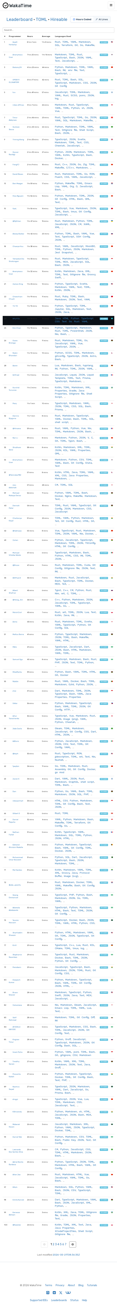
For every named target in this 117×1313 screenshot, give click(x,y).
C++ (64, 164)
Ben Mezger (18, 183)
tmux (74, 211)
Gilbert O (16, 813)
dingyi (15, 1099)
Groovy (91, 274)
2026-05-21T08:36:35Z (66, 1254)
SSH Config (83, 236)
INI (64, 70)
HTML (72, 198)
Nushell (59, 759)
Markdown (84, 41)
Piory (15, 403)
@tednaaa (17, 531)
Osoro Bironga (13, 342)
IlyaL (15, 208)
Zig (85, 164)
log (56, 98)
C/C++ (70, 167)
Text (57, 60)
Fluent (58, 176)
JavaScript (68, 60)
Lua (57, 365)
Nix (56, 334)
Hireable (58, 19)
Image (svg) (71, 876)
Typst (71, 440)
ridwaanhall (18, 801)
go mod (59, 772)
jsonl (76, 1051)
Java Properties (78, 475)
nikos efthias (18, 105)
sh (83, 107)
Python (59, 67)
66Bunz (16, 741)
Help (84, 1300)
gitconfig (60, 356)
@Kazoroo (17, 1225)
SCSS (74, 95)
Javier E (16, 779)
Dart (86, 646)
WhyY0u (16, 319)
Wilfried (16, 375)
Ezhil (71, 684)
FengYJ (16, 165)
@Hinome (17, 428)
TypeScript (61, 57)
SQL (57, 45)
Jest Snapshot (64, 252)
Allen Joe (16, 1175)
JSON (80, 57)
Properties (61, 390)
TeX (57, 521)
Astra (15, 622)
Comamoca (17, 1005)
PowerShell (77, 330)
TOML (41, 19)
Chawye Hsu (18, 246)
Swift (58, 277)
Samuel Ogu (18, 659)
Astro (93, 356)
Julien (15, 540)
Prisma (86, 377)
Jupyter (59, 308)
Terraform (67, 45)
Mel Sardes (17, 870)
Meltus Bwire (18, 634)
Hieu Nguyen (18, 196)
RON (92, 173)
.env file (72, 70)
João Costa (17, 729)
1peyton (16, 766)
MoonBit (90, 246)
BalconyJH (17, 67)
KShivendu (17, 1112)
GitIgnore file (69, 129)
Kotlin (66, 154)
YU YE (15, 306)
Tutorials (92, 1285)
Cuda (87, 564)
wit (63, 593)
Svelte (81, 139)
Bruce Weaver (13, 993)
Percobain (17, 967)
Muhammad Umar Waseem (16, 858)
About (71, 1285)
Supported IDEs (39, 1300)
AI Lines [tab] (102, 19)
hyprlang (88, 365)
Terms (48, 1285)
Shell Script (86, 129)
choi (14, 691)
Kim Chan (17, 328)
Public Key (69, 1139)
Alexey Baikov (18, 234)
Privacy (60, 1285)
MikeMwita (17, 672)
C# (79, 224)
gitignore (65, 1055)
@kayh (15, 754)
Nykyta (15, 681)
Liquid (73, 374)
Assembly (60, 769)
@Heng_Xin (18, 600)
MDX (65, 261)
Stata (88, 462)
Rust (57, 41)
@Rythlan (17, 221)
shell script (61, 422)
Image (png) (70, 718)
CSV (81, 459)
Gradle (72, 390)
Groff (68, 1039)
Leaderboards (59, 1300)
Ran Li (15, 438)
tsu (14, 92)
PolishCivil (17, 612)
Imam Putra (17, 1052)
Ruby (65, 296)
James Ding (18, 284)
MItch (15, 1187)
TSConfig (90, 542)
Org (72, 186)
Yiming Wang (18, 140)
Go (81, 45)
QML (87, 198)
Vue (57, 111)
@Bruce (16, 565)
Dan (14, 791)
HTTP (67, 709)
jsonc (82, 95)
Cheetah (60, 145)
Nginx (68, 495)
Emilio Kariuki (18, 1200)
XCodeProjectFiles (65, 1231)
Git (76, 45)
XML (57, 227)
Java (80, 271)
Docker (59, 158)
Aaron (15, 366)
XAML (87, 224)
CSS (85, 82)
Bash (72, 57)
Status (74, 1300)
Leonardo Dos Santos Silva (16, 1151)
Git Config (61, 85)
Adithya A (17, 578)
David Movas (18, 174)
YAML (74, 41)
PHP (57, 662)
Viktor (15, 703)
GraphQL (73, 781)
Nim (57, 593)
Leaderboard (19, 19)
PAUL (15, 647)
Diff (93, 1017)
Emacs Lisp (62, 1007)
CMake (58, 948)
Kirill (15, 945)
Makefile (89, 45)
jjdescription (62, 756)
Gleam (58, 728)
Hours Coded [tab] (82, 19)
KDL (65, 450)
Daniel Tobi (17, 1137)
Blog (80, 1285)
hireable (104, 42)
